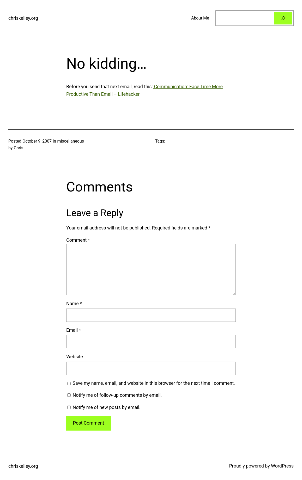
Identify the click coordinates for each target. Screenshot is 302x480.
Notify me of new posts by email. (106, 407)
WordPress (282, 466)
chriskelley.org (23, 18)
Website (74, 356)
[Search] (283, 18)
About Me (200, 18)
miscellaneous (70, 141)
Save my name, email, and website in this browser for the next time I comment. (154, 383)
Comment (78, 240)
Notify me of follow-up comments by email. (117, 395)
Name (74, 303)
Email (73, 330)
